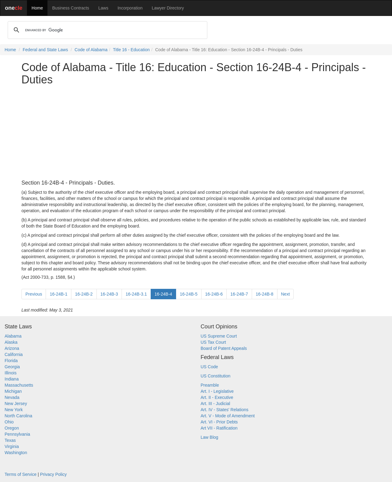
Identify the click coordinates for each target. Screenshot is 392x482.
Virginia (12, 446)
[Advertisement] (196, 133)
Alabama (13, 336)
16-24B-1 (58, 294)
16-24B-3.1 (136, 294)
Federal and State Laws (45, 49)
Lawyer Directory (168, 8)
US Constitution (215, 375)
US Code (209, 366)
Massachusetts (19, 385)
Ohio (9, 421)
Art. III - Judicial (215, 403)
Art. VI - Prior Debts (219, 421)
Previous (33, 294)
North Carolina (18, 415)
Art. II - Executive (217, 397)
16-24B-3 (109, 294)
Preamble (210, 385)
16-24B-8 (264, 294)
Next (285, 294)
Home (37, 8)
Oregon (12, 428)
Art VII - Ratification (219, 428)
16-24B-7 (239, 294)
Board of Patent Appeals (224, 348)
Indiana (12, 379)
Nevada (12, 397)
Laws (103, 8)
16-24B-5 (189, 294)
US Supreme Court (219, 336)
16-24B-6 (214, 294)
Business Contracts (70, 8)
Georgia (12, 366)
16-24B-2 (84, 294)
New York (14, 409)
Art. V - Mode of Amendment (228, 415)
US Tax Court (213, 342)
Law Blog (209, 437)
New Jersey (16, 403)
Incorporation (130, 8)
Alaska (11, 342)
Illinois (11, 372)
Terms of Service (20, 474)
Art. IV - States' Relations (224, 409)
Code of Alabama (91, 49)
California (14, 354)
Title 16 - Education (131, 49)
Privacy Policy (53, 474)
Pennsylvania (17, 434)
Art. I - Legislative (217, 391)
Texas (10, 440)
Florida (11, 360)
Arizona (12, 348)
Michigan (13, 391)
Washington (16, 452)
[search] (106, 30)
